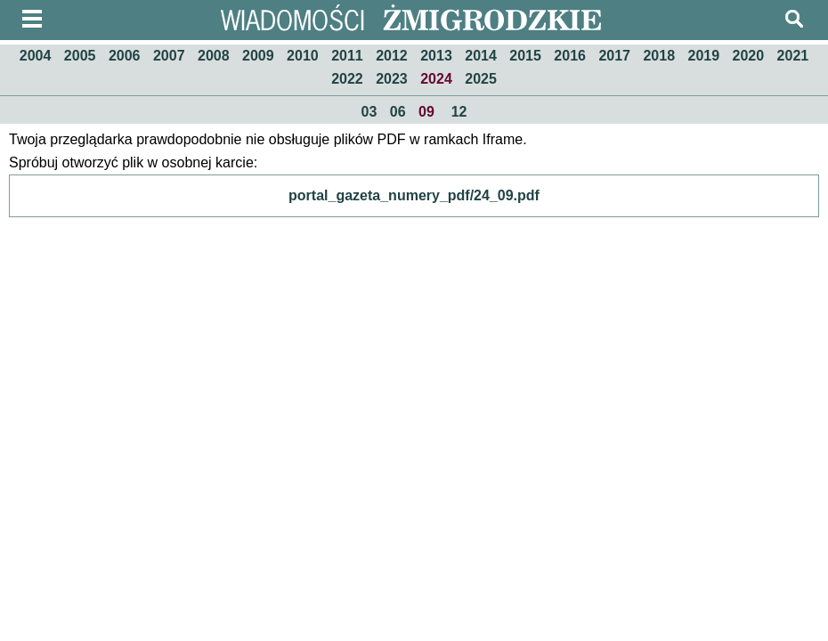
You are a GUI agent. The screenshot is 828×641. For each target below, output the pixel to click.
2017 (614, 55)
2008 (214, 55)
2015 (525, 55)
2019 (704, 55)
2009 (258, 55)
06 (398, 111)
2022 (347, 78)
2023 (392, 78)
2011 (347, 55)
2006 (125, 55)
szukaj (794, 18)
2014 (481, 55)
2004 (36, 55)
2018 (659, 55)
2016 (570, 55)
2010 (303, 55)
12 (459, 111)
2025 (481, 78)
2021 (793, 55)
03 (369, 111)
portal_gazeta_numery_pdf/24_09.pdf (414, 195)
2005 (80, 55)
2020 (749, 55)
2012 (392, 55)
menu (32, 18)
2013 (436, 55)
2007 (169, 55)
